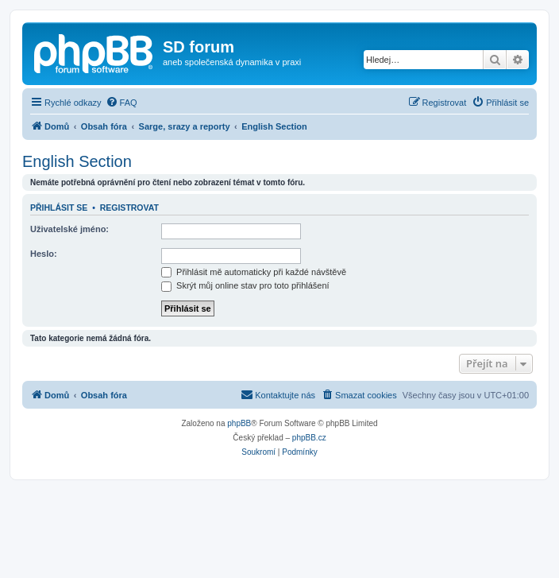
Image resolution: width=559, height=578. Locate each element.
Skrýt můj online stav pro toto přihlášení (245, 285)
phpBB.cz (309, 437)
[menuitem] (121, 102)
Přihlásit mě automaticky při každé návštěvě (253, 272)
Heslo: (43, 253)
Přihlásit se (58, 207)
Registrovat (129, 207)
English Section (77, 161)
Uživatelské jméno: (69, 229)
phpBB (239, 423)
